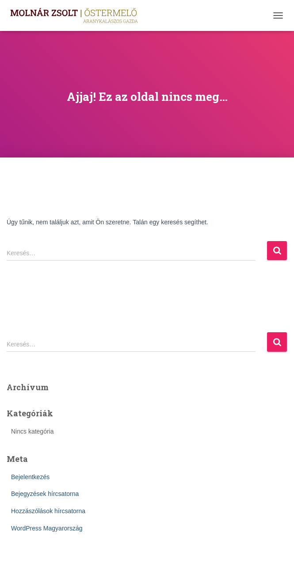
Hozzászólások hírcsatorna (48, 511)
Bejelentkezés (30, 476)
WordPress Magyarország (47, 528)
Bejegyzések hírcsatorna (45, 493)
